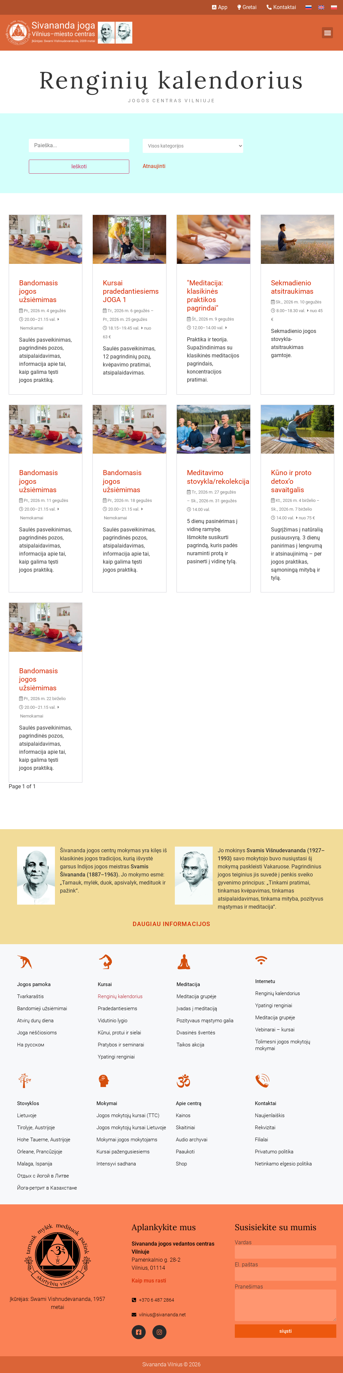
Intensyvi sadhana (116, 1164)
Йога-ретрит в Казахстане (47, 1188)
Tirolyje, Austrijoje (36, 1128)
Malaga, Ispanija (34, 1164)
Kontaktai (265, 1103)
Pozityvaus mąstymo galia (205, 1021)
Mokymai (106, 1103)
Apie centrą (188, 1103)
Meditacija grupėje (196, 996)
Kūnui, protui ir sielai (119, 1033)
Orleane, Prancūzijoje (39, 1152)
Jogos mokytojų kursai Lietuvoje (131, 1128)
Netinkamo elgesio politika (283, 1164)
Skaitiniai (185, 1128)
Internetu (265, 981)
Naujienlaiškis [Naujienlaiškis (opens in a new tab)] (270, 1115)
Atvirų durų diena (35, 1021)
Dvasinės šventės (196, 1033)
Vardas (243, 1242)
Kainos (183, 1115)
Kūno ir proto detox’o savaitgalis (291, 481)
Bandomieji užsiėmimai (42, 1009)
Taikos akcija (190, 1045)
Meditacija (188, 984)
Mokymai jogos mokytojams (126, 1140)
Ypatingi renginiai (116, 1057)
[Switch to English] (321, 7)
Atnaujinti (154, 166)
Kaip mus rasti (149, 1280)
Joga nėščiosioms (37, 1033)
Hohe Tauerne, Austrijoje (43, 1140)
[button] (327, 32)
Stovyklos (28, 1103)
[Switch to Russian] (308, 7)
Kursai (105, 984)
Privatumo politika (274, 1152)
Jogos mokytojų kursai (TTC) (127, 1115)
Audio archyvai (191, 1140)
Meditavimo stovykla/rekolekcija (218, 477)
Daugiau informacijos (171, 923)
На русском (30, 1045)
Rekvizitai (265, 1128)
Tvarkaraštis (30, 996)
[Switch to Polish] (334, 7)
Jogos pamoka (34, 984)
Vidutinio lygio (112, 1021)
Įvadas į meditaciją (197, 1009)
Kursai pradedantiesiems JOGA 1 (131, 291)
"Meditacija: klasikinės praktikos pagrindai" (205, 295)
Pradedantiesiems (117, 1009)
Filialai (261, 1140)
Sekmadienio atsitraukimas (292, 287)
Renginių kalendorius (120, 996)
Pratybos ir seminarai (121, 1045)
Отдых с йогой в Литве (43, 1176)
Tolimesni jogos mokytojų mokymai (282, 1045)
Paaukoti (185, 1152)
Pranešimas (249, 1287)
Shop (181, 1164)
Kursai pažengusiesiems (123, 1152)
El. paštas (246, 1264)
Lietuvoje (27, 1115)
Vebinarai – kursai (274, 1030)
